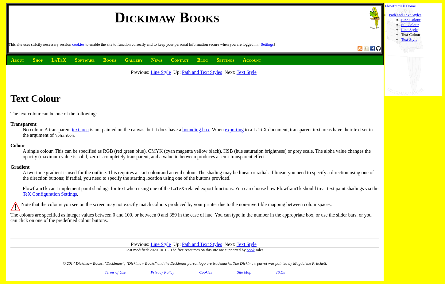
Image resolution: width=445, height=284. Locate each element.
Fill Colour (410, 24)
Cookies (205, 272)
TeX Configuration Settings (50, 194)
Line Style (409, 29)
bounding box (195, 129)
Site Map (244, 272)
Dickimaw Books (166, 17)
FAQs (280, 272)
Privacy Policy (162, 272)
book (251, 250)
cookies (78, 44)
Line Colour (410, 19)
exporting (234, 129)
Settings (267, 44)
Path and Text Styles (405, 15)
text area (80, 129)
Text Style (409, 39)
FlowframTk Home (400, 6)
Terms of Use (115, 272)
